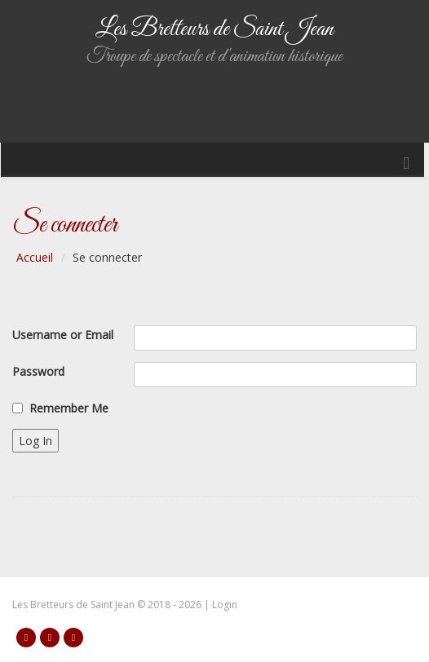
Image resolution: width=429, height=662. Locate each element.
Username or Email (62, 334)
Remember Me (68, 408)
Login (224, 604)
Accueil (34, 257)
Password (38, 371)
